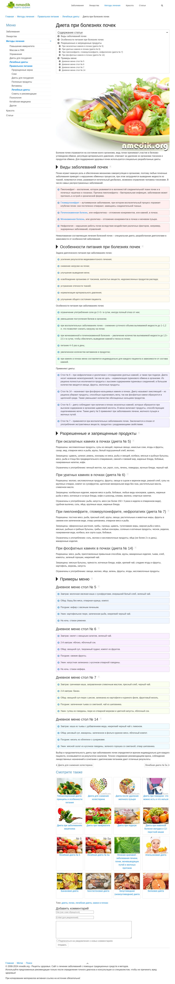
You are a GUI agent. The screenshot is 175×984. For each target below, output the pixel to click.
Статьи (142, 5)
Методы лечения (112, 5)
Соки (14, 74)
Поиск (29, 963)
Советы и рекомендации (24, 94)
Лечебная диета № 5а (156, 765)
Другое (13, 105)
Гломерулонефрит (70, 202)
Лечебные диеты (19, 62)
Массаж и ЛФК (17, 50)
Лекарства (94, 5)
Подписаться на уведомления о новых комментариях (86, 944)
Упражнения (16, 54)
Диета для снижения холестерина (75, 765)
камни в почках (100, 903)
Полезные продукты (22, 82)
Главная (9, 963)
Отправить (62, 948)
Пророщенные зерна (22, 70)
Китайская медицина (20, 101)
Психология (15, 98)
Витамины (17, 86)
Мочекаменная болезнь (72, 219)
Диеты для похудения (21, 58)
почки (71, 903)
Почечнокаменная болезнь (74, 212)
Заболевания (77, 5)
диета (65, 903)
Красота (130, 5)
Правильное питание (21, 66)
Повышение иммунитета (22, 46)
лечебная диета (84, 903)
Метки (20, 963)
